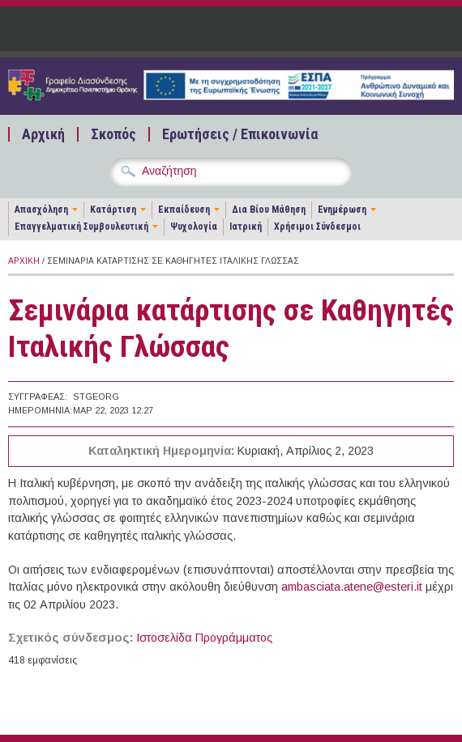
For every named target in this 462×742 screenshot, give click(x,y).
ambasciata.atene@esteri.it (351, 586)
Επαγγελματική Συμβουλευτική (81, 226)
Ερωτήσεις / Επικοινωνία (240, 134)
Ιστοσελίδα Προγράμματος (204, 637)
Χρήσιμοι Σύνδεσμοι (317, 226)
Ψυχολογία (193, 226)
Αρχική (43, 134)
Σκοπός (113, 134)
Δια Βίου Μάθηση (269, 209)
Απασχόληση (41, 209)
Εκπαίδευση (184, 209)
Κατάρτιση (113, 209)
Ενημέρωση (342, 209)
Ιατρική (245, 226)
